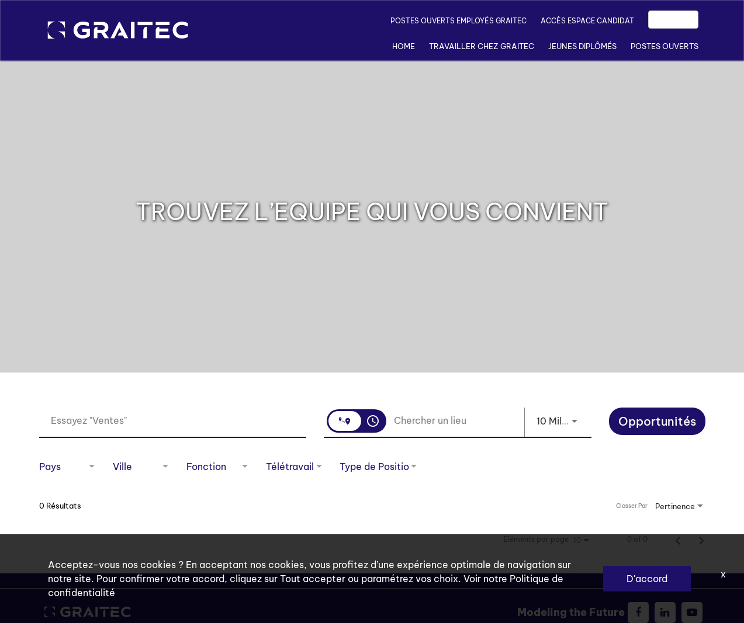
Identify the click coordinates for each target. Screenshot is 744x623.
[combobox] (173, 420)
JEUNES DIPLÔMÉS (582, 46)
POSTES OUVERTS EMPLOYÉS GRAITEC (458, 20)
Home (403, 46)
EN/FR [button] (673, 19)
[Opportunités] (657, 423)
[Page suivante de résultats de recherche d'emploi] (701, 539)
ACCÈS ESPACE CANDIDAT (587, 20)
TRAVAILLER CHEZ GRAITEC (481, 46)
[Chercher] (657, 421)
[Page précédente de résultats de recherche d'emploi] (678, 539)
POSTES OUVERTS (664, 46)
